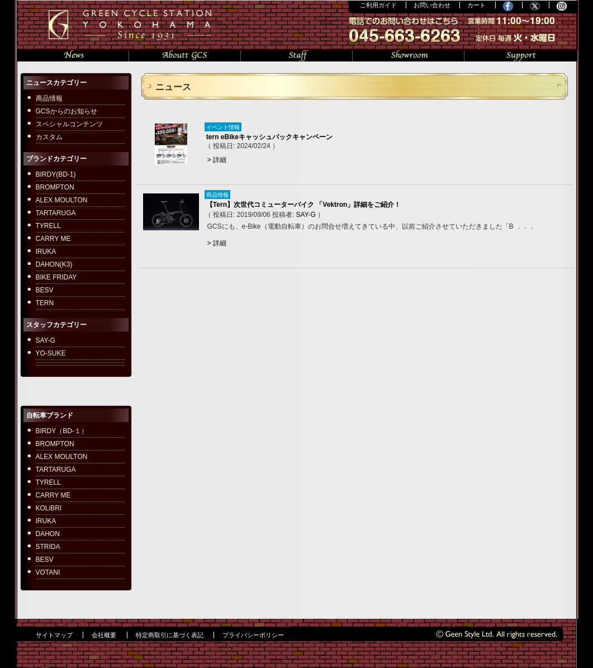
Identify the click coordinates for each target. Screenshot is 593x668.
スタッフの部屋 (297, 54)
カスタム (49, 137)
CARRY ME (53, 239)
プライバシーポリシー (253, 635)
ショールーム (408, 54)
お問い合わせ (432, 5)
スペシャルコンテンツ (69, 124)
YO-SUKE (51, 353)
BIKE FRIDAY (56, 277)
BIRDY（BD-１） (62, 431)
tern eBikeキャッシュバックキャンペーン (269, 137)
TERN (45, 303)
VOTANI (48, 572)
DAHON (48, 534)
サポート (520, 54)
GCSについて (185, 54)
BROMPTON (55, 187)
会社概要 (104, 635)
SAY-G (306, 215)
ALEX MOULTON (62, 200)
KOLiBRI (49, 508)
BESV (45, 290)
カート (476, 5)
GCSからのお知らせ (66, 111)
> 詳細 (216, 160)
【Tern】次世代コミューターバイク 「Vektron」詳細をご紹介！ (303, 205)
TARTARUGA (56, 213)
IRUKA (46, 251)
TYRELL (48, 226)
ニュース (73, 54)
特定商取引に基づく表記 (169, 635)
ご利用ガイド (378, 5)
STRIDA (48, 547)
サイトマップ (54, 635)
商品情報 (49, 98)
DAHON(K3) (54, 264)
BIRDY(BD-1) (56, 174)
